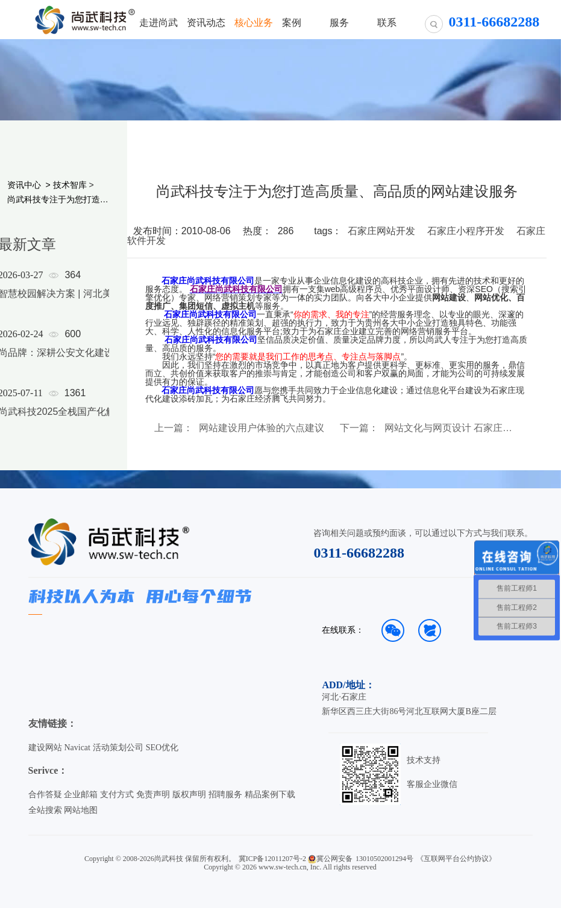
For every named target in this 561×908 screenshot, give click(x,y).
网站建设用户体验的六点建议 (261, 428)
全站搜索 (45, 810)
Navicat (77, 747)
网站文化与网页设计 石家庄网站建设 (448, 428)
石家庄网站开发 (381, 231)
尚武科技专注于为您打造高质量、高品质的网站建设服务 (58, 199)
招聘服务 (225, 794)
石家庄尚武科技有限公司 (207, 280)
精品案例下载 (270, 794)
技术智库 (70, 185)
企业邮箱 (81, 794)
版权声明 (189, 794)
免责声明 (153, 794)
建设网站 (45, 747)
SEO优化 (162, 747)
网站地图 (81, 810)
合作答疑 (45, 794)
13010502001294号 (384, 858)
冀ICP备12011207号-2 (272, 858)
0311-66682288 (358, 553)
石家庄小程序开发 (465, 231)
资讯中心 (24, 185)
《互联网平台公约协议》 (456, 858)
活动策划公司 (118, 747)
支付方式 (117, 794)
